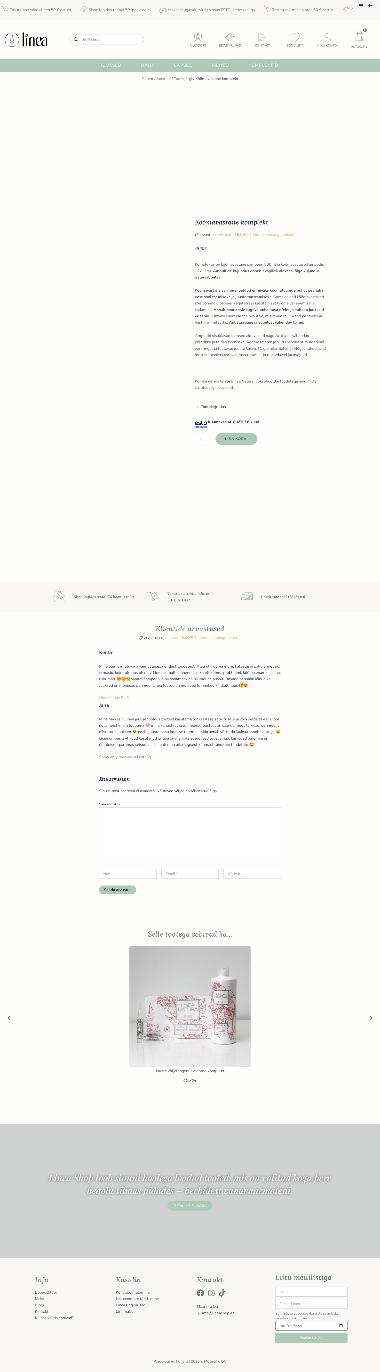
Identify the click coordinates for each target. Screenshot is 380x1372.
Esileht (147, 78)
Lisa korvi (236, 439)
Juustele (163, 78)
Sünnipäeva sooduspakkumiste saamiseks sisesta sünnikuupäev (307, 1316)
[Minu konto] (327, 38)
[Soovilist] (295, 38)
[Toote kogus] (204, 439)
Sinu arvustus (109, 804)
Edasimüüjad (230, 45)
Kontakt (262, 45)
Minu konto (327, 45)
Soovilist (294, 45)
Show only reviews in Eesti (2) (125, 757)
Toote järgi (183, 78)
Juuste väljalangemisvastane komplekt (190, 1071)
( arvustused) (207, 234)
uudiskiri (198, 45)
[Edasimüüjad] (230, 38)
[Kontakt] (262, 38)
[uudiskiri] (198, 38)
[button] (9, 1018)
